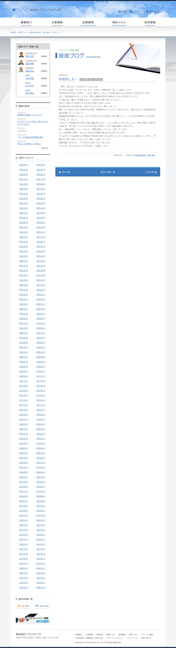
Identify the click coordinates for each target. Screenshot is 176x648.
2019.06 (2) (23, 338)
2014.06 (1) (40, 472)
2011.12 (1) (23, 544)
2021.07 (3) (40, 275)
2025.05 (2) (40, 165)
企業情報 (57, 23)
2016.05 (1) (23, 424)
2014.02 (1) (40, 482)
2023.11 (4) (40, 208)
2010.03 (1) (40, 583)
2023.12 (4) (23, 208)
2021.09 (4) (40, 271)
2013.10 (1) (40, 491)
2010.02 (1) (23, 587)
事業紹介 (26, 23)
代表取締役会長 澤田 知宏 (39, 32)
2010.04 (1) (23, 583)
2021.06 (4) (23, 280)
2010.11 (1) (40, 568)
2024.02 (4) (23, 203)
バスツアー (22, 131)
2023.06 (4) (23, 222)
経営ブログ (22, 32)
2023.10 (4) (23, 213)
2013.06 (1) (40, 501)
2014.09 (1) (40, 467)
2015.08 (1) (40, 443)
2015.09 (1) (23, 443)
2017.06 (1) (40, 391)
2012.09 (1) (23, 525)
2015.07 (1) (23, 448)
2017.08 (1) (40, 386)
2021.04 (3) (23, 285)
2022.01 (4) (40, 261)
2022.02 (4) (23, 261)
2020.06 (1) (23, 309)
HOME (124, 12)
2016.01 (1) (23, 434)
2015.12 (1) (40, 434)
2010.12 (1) (23, 568)
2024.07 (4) (40, 189)
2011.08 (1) (40, 549)
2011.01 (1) (40, 563)
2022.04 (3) (23, 256)
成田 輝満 (29, 63)
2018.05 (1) (23, 367)
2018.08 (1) (40, 357)
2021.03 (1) (40, 285)
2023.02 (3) (23, 232)
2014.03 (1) (23, 482)
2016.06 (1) (40, 419)
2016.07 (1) (23, 419)
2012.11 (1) (23, 520)
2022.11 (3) (40, 237)
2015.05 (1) (23, 453)
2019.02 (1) (23, 347)
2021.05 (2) (40, 280)
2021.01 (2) (40, 290)
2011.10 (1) (40, 544)
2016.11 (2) (23, 410)
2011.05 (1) (23, 559)
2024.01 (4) (40, 203)
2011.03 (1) (40, 559)
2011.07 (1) (23, 554)
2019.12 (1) (23, 323)
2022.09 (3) (40, 242)
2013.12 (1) (40, 487)
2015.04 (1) (40, 453)
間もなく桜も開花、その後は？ (30, 144)
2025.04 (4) (23, 170)
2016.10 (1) (40, 410)
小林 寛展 (29, 78)
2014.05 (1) (23, 477)
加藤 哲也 (29, 71)
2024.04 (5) (23, 198)
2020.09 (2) (40, 299)
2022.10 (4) (23, 242)
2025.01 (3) (40, 174)
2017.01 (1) (23, 405)
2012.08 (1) (40, 525)
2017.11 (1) (23, 381)
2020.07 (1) (40, 304)
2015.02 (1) (40, 458)
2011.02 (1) (23, 563)
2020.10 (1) (23, 299)
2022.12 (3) (23, 237)
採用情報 (149, 23)
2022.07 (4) (40, 247)
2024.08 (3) (23, 189)
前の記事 (66, 172)
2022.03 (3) (40, 256)
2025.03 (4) (40, 170)
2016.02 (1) (40, 429)
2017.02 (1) (40, 400)
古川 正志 (29, 86)
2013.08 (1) (40, 496)
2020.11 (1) (40, 295)
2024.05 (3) (40, 194)
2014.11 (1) (40, 463)
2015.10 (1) (40, 439)
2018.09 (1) (23, 357)
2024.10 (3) (23, 184)
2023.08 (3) (23, 218)
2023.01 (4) (40, 232)
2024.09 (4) (40, 184)
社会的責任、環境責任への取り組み (89, 638)
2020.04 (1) (23, 314)
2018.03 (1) (23, 371)
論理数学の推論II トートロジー (30, 115)
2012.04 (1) (23, 535)
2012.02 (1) (23, 539)
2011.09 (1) (23, 549)
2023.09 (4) (40, 213)
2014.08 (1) (23, 472)
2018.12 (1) (40, 347)
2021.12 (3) (23, 266)
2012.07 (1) (23, 530)
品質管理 (88, 23)
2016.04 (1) (40, 424)
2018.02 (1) (40, 371)
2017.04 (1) (40, 395)
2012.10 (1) (40, 520)
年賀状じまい (68, 79)
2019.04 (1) (23, 343)
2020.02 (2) (23, 319)
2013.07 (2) (23, 501)
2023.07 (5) (40, 218)
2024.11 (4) (40, 179)
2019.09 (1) (40, 328)
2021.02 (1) (23, 290)
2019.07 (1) (40, 333)
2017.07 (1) (23, 391)
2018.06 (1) (40, 362)
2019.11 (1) (40, 323)
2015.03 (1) (23, 458)
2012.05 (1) (40, 530)
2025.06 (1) (23, 165)
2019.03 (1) (40, 343)
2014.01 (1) (23, 487)
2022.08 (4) (23, 247)
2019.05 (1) (40, 338)
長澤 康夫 (29, 93)
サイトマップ (138, 12)
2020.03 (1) (40, 314)
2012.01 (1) (40, 539)
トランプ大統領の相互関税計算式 (30, 137)
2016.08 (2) (40, 415)
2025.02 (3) (23, 174)
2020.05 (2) (40, 309)
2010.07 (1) (23, 578)
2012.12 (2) (40, 515)
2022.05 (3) (40, 251)
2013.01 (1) (23, 515)
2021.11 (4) (40, 266)
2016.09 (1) (23, 415)
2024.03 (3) (40, 198)
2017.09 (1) (23, 386)
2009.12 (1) (40, 587)
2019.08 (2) (23, 333)
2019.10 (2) (23, 328)
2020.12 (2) (23, 295)
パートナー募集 (147, 634)
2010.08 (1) (40, 573)
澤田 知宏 (29, 56)
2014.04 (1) (40, 477)
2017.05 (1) (23, 395)
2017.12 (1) (40, 376)
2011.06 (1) (40, 554)
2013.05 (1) (23, 506)
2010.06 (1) (40, 578)
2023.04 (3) (23, 227)
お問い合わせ (154, 12)
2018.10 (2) (40, 352)
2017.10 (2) (40, 381)
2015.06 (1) (40, 448)
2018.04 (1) (40, 367)
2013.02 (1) (40, 511)
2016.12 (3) (40, 405)
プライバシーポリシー (115, 638)
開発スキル (118, 23)
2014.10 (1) (23, 467)
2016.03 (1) (23, 429)
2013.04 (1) (40, 506)
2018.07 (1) (23, 362)
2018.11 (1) (23, 352)
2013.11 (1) (23, 491)
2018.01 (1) (23, 376)
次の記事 (149, 172)
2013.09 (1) (23, 496)
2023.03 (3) (40, 227)
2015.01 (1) (23, 463)
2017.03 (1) (23, 400)
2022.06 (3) (23, 251)
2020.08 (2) (23, 304)
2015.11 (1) (23, 439)
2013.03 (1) (23, 511)
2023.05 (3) (40, 222)
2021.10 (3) (23, 271)
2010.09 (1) (23, 573)
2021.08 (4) (23, 275)
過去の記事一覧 (108, 172)
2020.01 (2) (40, 319)
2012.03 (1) (40, 535)
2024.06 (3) (23, 194)
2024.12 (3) (23, 179)
